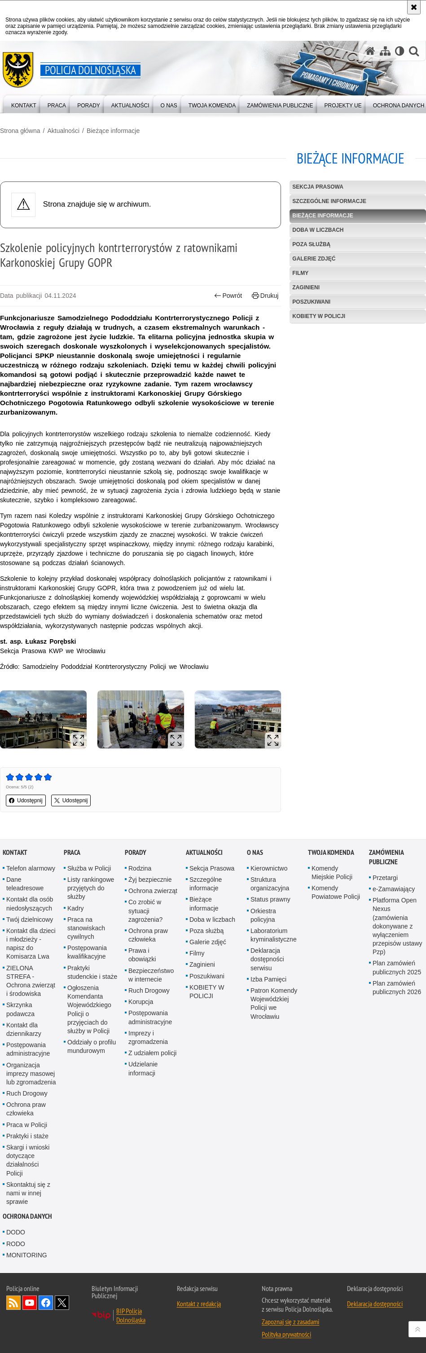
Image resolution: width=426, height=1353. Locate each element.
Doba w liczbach (317, 230)
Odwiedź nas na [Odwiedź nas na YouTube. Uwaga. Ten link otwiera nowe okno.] (29, 1303)
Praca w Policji (26, 1124)
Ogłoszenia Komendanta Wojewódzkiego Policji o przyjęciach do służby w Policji (89, 1009)
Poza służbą (311, 244)
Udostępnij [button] (26, 800)
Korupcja (140, 1001)
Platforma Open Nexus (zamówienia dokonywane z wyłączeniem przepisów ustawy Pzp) (397, 926)
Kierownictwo (268, 868)
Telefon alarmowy (30, 868)
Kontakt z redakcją (199, 1303)
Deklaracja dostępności (375, 1303)
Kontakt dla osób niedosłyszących (29, 903)
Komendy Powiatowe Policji (336, 892)
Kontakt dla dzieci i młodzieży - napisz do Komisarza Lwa (31, 943)
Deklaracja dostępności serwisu (267, 959)
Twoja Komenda (331, 852)
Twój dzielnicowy (29, 919)
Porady (135, 852)
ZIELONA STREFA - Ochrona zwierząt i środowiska (30, 981)
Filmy (300, 273)
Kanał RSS (13, 1303)
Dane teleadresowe (25, 884)
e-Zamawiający (394, 889)
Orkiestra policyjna (263, 915)
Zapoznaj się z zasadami (290, 1321)
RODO (15, 1243)
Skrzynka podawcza (20, 1009)
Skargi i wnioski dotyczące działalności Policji (27, 1160)
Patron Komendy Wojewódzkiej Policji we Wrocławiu (273, 1003)
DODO (15, 1232)
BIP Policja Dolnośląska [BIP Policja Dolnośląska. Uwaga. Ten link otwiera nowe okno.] (130, 1315)
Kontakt (15, 852)
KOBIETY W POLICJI (318, 316)
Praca (72, 852)
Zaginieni (306, 287)
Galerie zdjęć (313, 259)
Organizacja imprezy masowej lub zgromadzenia (31, 1073)
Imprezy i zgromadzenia (148, 1037)
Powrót (228, 296)
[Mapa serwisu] (385, 51)
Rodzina (139, 868)
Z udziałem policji (152, 1053)
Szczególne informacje (329, 201)
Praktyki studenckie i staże (92, 972)
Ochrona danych (27, 1216)
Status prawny (270, 899)
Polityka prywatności (286, 1334)
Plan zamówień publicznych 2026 (397, 987)
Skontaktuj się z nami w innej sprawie (28, 1193)
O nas (255, 852)
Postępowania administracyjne (28, 1049)
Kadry (75, 908)
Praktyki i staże (27, 1136)
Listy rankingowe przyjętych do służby (90, 888)
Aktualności (63, 130)
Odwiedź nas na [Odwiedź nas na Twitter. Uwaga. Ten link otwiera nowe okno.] (62, 1303)
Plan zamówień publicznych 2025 (397, 967)
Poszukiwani (311, 302)
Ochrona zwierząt (152, 890)
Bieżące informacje (113, 130)
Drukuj (265, 296)
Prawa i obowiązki (142, 955)
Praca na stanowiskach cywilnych (86, 928)
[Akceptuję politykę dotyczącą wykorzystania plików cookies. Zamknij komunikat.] (414, 7)
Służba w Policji (89, 868)
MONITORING (26, 1255)
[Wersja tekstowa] (399, 51)
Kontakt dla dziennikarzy (23, 1029)
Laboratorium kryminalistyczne (273, 935)
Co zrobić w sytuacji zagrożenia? (145, 910)
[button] (414, 51)
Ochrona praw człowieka (26, 1109)
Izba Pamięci (268, 979)
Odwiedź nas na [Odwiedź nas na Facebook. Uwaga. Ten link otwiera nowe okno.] (46, 1303)
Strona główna (20, 130)
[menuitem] (24, 103)
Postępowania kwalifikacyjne (87, 952)
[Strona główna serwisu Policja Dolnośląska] (370, 51)
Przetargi (385, 877)
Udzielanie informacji (143, 1068)
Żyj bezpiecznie (150, 879)
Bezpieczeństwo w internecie (151, 975)
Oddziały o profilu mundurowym (91, 1046)
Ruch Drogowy (27, 1093)
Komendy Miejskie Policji (332, 872)
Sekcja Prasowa (317, 187)
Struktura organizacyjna (269, 884)
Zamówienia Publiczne (386, 857)
